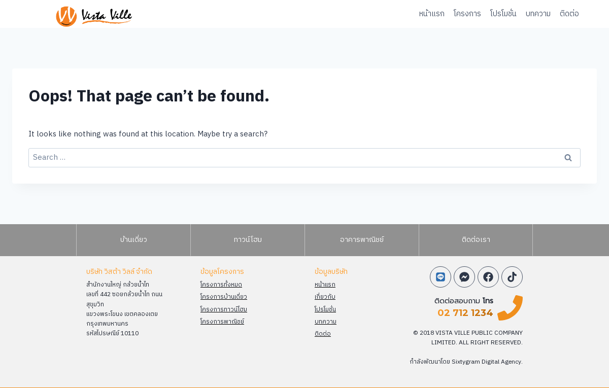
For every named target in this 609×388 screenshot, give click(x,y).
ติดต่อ (569, 14)
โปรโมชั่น (503, 14)
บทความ (538, 14)
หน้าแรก (432, 14)
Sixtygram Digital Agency (486, 362)
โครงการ (467, 14)
